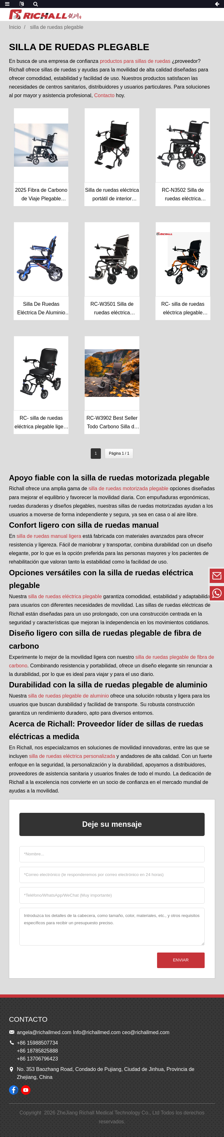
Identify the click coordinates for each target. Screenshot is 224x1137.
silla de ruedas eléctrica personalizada (72, 756)
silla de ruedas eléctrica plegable (65, 596)
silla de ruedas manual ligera (48, 536)
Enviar (181, 960)
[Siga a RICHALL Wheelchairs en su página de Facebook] (13, 1090)
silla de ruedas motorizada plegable (128, 488)
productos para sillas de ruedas (135, 61)
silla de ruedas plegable (56, 27)
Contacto (104, 95)
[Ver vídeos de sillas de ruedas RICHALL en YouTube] (25, 1090)
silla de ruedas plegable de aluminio (68, 696)
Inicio (15, 27)
